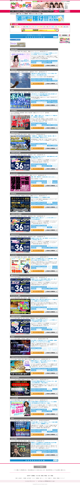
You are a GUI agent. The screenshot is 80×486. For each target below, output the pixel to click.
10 (43, 37)
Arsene (12, 336)
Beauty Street (14, 49)
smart (12, 90)
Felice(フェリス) (14, 132)
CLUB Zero (13, 193)
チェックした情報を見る (15, 39)
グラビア (51, 11)
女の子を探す (29, 11)
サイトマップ (67, 3)
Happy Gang (14, 69)
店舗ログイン (61, 11)
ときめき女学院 (14, 397)
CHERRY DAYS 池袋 (15, 152)
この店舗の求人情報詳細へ (50, 65)
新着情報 (40, 11)
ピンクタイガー (14, 173)
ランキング (35, 11)
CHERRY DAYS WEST (16, 316)
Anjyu (12, 418)
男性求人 (56, 11)
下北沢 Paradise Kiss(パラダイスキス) (19, 357)
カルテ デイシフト (15, 234)
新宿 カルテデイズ (15, 275)
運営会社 (66, 8)
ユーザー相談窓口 (40, 466)
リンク (66, 4)
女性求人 (67, 11)
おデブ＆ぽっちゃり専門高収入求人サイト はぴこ (46, 481)
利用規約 (66, 7)
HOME (13, 11)
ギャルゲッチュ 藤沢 (15, 295)
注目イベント (42, 478)
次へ (55, 37)
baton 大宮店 (14, 438)
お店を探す (18, 11)
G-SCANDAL (14, 110)
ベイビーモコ (14, 254)
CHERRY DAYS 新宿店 (16, 214)
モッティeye (45, 11)
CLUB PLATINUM (15, 377)
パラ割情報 (24, 11)
